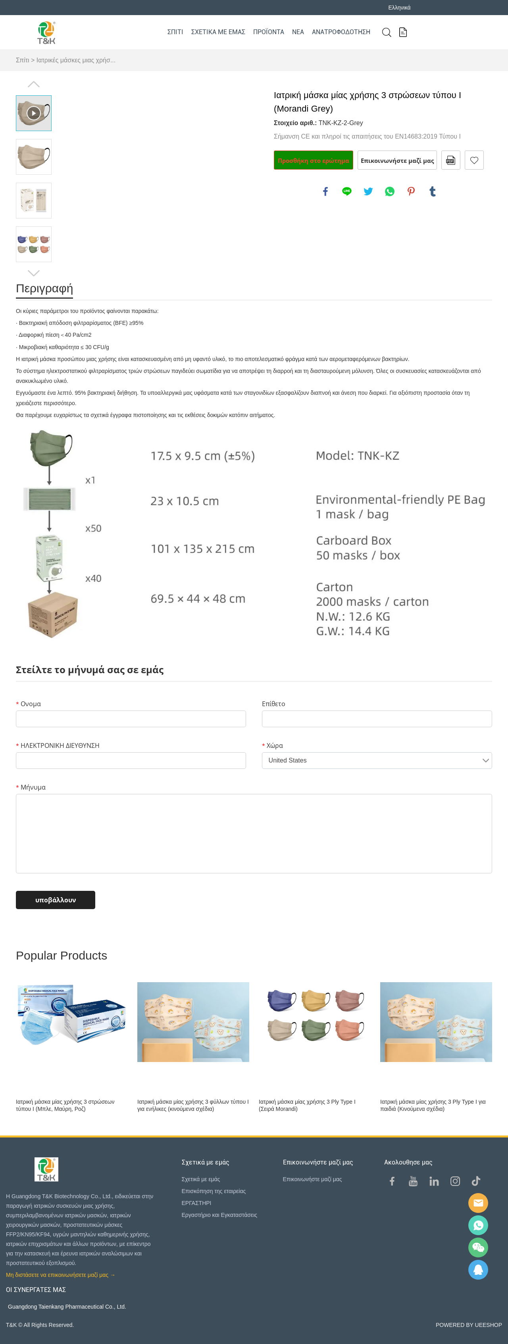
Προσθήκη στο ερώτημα (313, 160)
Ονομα (28, 703)
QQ (478, 1270)
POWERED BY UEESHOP (469, 1325)
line (347, 191)
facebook (325, 191)
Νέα (298, 32)
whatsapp (390, 191)
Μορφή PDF (450, 160)
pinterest (411, 191)
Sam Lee (478, 1225)
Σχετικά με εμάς (218, 32)
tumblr (433, 191)
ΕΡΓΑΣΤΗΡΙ (197, 1203)
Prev (34, 84)
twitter (368, 191)
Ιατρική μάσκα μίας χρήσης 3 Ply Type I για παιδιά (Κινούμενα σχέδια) (433, 1105)
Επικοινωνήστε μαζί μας (397, 160)
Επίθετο (273, 703)
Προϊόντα (268, 32)
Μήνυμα (31, 787)
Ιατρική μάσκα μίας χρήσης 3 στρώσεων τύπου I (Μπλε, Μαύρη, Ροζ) (65, 1105)
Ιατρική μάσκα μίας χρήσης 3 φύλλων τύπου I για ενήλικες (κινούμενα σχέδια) (193, 1105)
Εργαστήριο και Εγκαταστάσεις (220, 1215)
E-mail (478, 1203)
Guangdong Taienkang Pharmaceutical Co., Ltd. (67, 1306)
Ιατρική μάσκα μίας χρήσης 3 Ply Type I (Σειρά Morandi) (307, 1105)
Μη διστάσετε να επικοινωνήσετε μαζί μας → (60, 1275)
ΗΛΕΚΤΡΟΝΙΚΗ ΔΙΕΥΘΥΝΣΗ (58, 745)
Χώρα (272, 745)
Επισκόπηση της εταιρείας (214, 1191)
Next (34, 273)
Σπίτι (175, 32)
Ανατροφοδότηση (341, 32)
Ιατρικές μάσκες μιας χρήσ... (76, 60)
